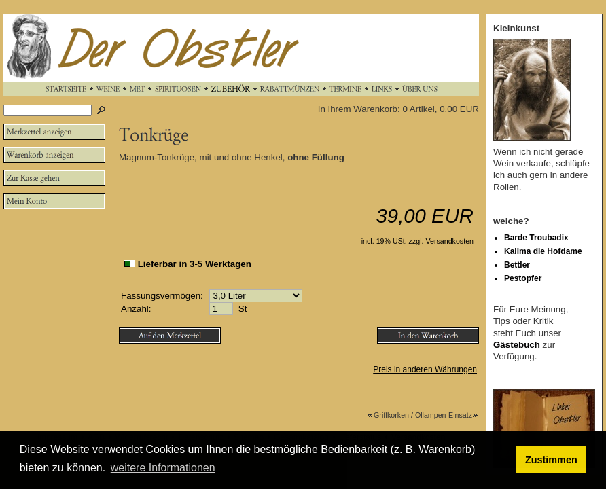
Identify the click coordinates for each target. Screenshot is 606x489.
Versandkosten (450, 241)
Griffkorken (388, 415)
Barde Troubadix (536, 237)
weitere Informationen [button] (163, 467)
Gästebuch (516, 345)
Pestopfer (522, 278)
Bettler (517, 265)
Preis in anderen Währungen (425, 369)
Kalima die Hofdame (543, 251)
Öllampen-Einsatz (447, 415)
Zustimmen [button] (551, 459)
